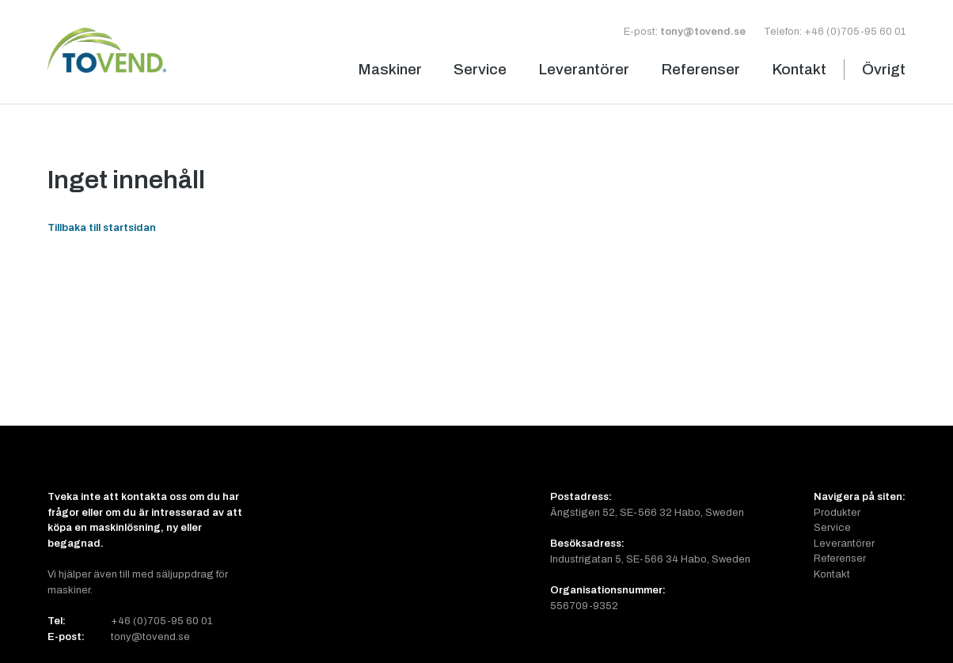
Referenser (700, 69)
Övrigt (884, 69)
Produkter (837, 512)
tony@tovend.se (703, 31)
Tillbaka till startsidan (101, 227)
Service (480, 69)
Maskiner (390, 69)
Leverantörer (583, 69)
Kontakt (799, 69)
